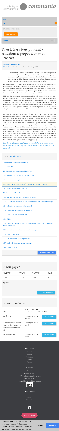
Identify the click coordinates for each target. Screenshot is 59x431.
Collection (29, 357)
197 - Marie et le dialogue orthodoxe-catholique (17, 243)
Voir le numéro (47, 252)
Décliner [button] (40, 425)
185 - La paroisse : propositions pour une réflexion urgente (21, 230)
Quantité (6, 283)
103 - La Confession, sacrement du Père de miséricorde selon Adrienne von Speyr (27, 201)
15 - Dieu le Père (8, 167)
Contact (29, 371)
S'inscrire (29, 397)
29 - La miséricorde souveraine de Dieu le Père (17, 171)
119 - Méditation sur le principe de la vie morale (17, 206)
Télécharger (49, 316)
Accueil (29, 352)
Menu (5, 40)
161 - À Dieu (7, 219)
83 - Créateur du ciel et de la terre (13, 193)
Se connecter (29, 395)
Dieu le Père (7, 67)
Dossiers (29, 359)
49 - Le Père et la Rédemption (12, 180)
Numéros (29, 354)
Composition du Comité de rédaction (29, 381)
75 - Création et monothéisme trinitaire (15, 188)
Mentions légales (29, 378)
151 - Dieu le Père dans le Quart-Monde (15, 215)
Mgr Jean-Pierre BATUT (13, 65)
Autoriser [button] (52, 425)
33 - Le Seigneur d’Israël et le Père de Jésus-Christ (18, 175)
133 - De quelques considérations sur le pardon (17, 210)
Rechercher (10, 34)
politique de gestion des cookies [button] (18, 429)
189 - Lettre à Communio (11, 234)
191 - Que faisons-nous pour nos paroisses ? (16, 238)
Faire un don (29, 400)
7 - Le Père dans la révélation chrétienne (15, 162)
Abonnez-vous (29, 415)
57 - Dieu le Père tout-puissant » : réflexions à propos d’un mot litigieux (25, 184)
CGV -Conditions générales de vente (29, 376)
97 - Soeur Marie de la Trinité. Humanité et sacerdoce (19, 197)
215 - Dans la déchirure (10, 247)
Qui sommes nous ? (29, 373)
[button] (29, 19)
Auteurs (29, 362)
